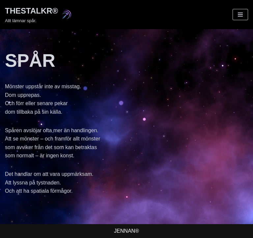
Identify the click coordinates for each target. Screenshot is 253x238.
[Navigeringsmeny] (240, 14)
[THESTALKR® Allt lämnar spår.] (38, 14)
